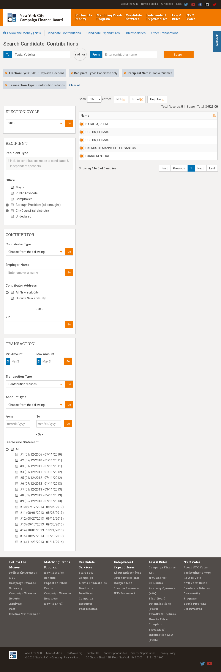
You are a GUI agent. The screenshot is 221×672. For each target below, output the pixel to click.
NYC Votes (191, 17)
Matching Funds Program (109, 17)
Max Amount (45, 354)
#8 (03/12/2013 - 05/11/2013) (41, 495)
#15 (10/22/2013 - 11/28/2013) (42, 536)
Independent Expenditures (157, 17)
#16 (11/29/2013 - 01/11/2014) (42, 542)
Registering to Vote (197, 572)
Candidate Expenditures (103, 33)
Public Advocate (27, 193)
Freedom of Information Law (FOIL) (161, 635)
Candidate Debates (196, 588)
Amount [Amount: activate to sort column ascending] (205, 115)
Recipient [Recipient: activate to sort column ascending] (138, 115)
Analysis (15, 603)
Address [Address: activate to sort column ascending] (115, 115)
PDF (121, 99)
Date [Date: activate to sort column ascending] (182, 115)
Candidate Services (134, 17)
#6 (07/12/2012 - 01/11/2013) (41, 483)
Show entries (95, 99)
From (9, 416)
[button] (35, 123)
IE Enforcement (124, 593)
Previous (179, 233)
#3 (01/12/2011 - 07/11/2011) (41, 466)
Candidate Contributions (64, 33)
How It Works (54, 572)
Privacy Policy (167, 653)
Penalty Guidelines (162, 614)
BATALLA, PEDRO (92, 126)
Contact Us (93, 653)
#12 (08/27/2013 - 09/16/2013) (42, 518)
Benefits (49, 577)
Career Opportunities (115, 653)
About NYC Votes (195, 567)
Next (200, 233)
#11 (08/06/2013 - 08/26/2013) (42, 512)
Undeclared (23, 216)
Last (212, 233)
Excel (138, 99)
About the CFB (129, 3)
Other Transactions (164, 33)
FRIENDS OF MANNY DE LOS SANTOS (94, 191)
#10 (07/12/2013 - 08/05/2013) (42, 507)
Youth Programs (194, 603)
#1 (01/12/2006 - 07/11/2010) (41, 454)
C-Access (167, 3)
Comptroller (24, 199)
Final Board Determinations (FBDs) (160, 603)
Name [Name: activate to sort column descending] (85, 115)
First (165, 233)
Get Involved (192, 608)
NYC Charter (157, 577)
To (38, 416)
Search (178, 54)
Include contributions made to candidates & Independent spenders (37, 163)
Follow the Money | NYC (24, 33)
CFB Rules (156, 583)
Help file (157, 99)
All (17, 449)
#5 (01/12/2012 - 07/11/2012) (41, 478)
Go (69, 123)
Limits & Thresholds (93, 583)
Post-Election (88, 608)
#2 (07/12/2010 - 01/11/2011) (41, 460)
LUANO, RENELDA (91, 210)
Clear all (74, 85)
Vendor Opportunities (143, 653)
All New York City (27, 292)
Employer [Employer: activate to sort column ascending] (164, 115)
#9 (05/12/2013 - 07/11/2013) (41, 501)
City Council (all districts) (32, 210)
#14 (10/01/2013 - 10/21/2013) (42, 530)
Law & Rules (176, 17)
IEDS (179, 3)
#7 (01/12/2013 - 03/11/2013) (41, 489)
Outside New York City (31, 298)
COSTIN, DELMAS (91, 147)
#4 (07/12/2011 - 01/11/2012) (41, 472)
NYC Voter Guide (195, 583)
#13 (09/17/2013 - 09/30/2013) (42, 524)
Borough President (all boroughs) (38, 205)
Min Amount (14, 354)
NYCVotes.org (74, 653)
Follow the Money (84, 17)
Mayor (20, 187)
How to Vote (192, 577)
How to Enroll (53, 603)
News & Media (149, 3)
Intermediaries (135, 33)
